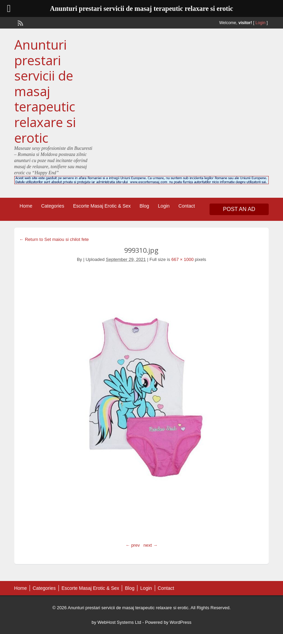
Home (26, 206)
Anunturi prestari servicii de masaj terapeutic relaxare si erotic (45, 91)
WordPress (181, 622)
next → (150, 545)
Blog (144, 206)
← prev (133, 545)
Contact (187, 206)
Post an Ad (239, 209)
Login (260, 22)
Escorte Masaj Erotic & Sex (102, 206)
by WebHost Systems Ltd (116, 622)
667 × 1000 (182, 259)
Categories (52, 206)
